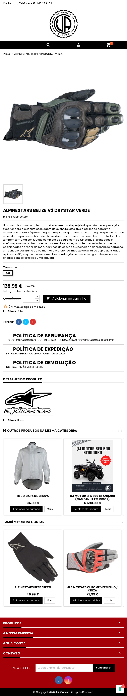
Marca (7, 217)
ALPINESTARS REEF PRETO (32, 587)
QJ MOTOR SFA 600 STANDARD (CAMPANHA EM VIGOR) (92, 497)
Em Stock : (10, 311)
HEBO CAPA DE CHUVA (33, 496)
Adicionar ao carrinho (66, 298)
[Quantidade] (29, 299)
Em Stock (9, 420)
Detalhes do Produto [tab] (22, 379)
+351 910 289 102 (41, 3)
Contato (8, 3)
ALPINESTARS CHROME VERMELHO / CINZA (92, 588)
